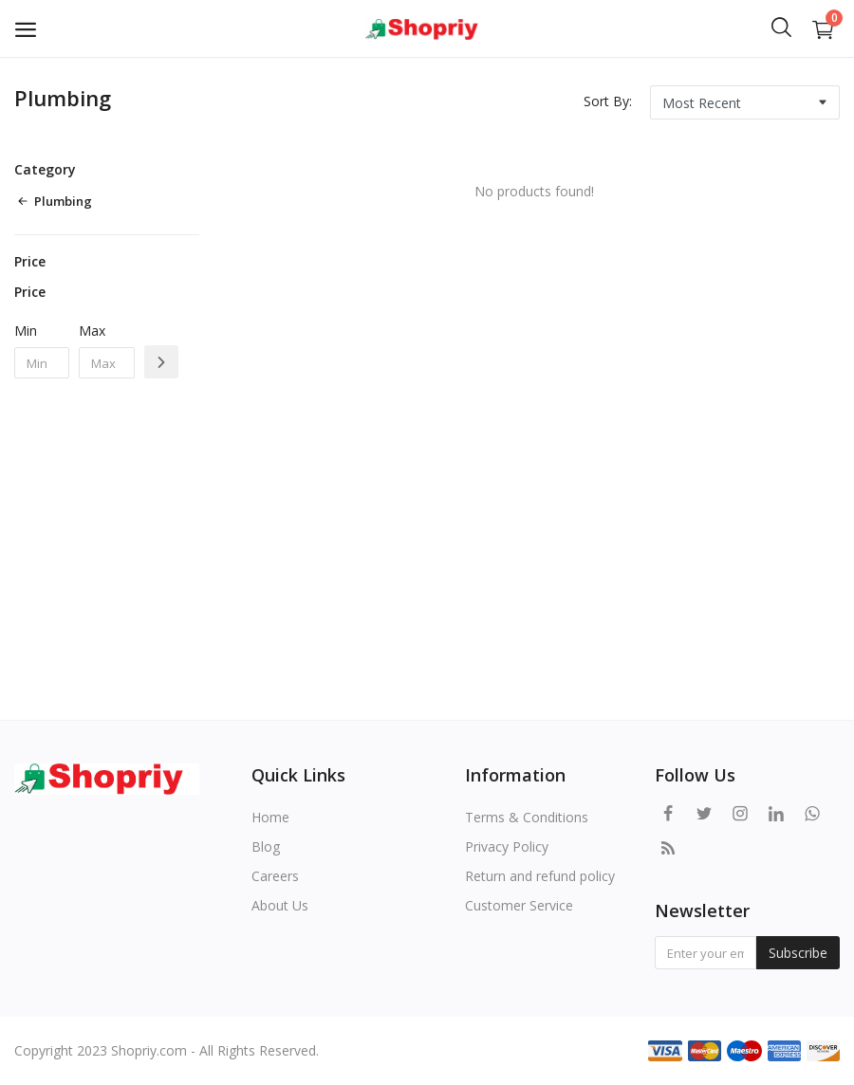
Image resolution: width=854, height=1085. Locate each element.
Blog (265, 846)
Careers (275, 876)
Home (270, 817)
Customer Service (519, 905)
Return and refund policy (540, 876)
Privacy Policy (506, 846)
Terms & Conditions (526, 817)
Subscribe (798, 953)
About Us (279, 905)
